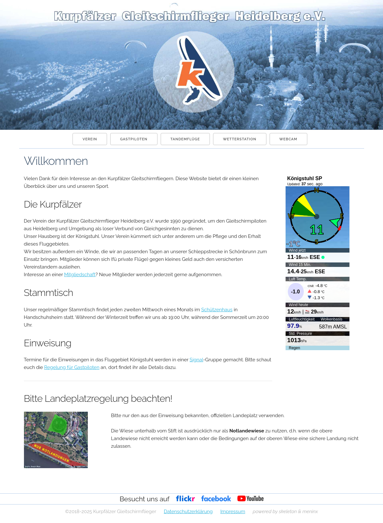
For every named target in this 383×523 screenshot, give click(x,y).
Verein (89, 139)
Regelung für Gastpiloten (71, 367)
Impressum (232, 511)
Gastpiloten (134, 139)
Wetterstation (240, 139)
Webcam (288, 139)
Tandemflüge (185, 139)
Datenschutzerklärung (188, 511)
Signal (196, 360)
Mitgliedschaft (80, 274)
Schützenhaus (217, 310)
